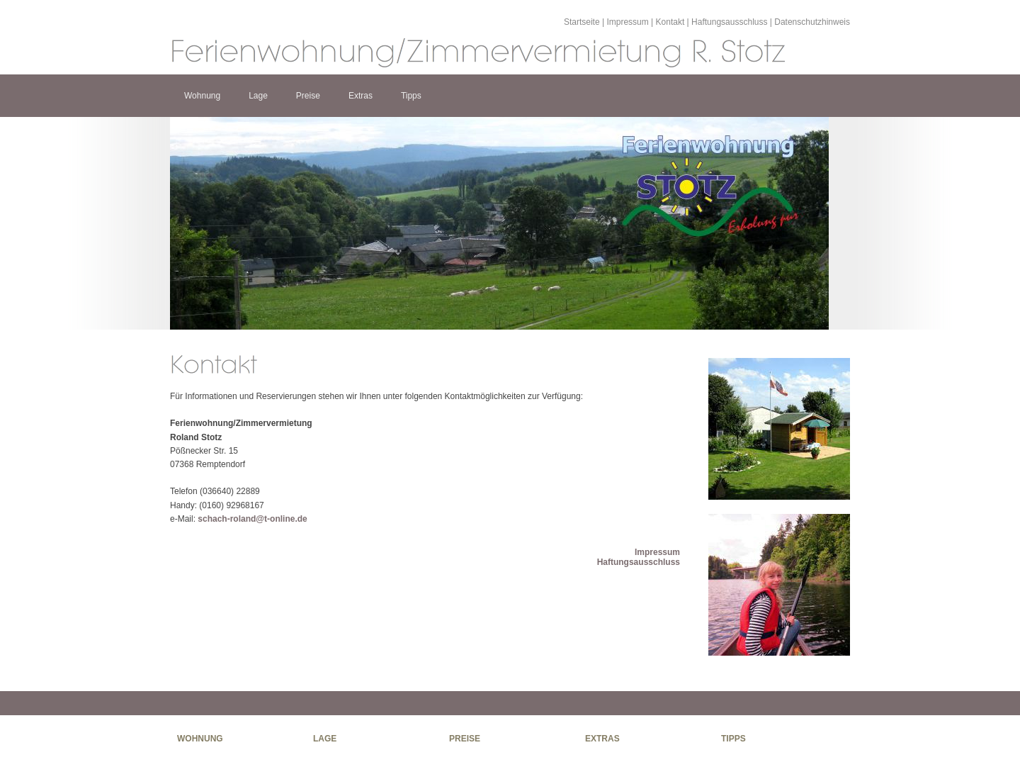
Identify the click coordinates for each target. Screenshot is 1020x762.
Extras (360, 96)
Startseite (582, 22)
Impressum (627, 22)
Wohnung (202, 96)
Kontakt (670, 22)
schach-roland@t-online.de (252, 519)
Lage (258, 96)
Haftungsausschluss (729, 22)
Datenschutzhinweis (812, 22)
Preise (308, 96)
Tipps (411, 96)
